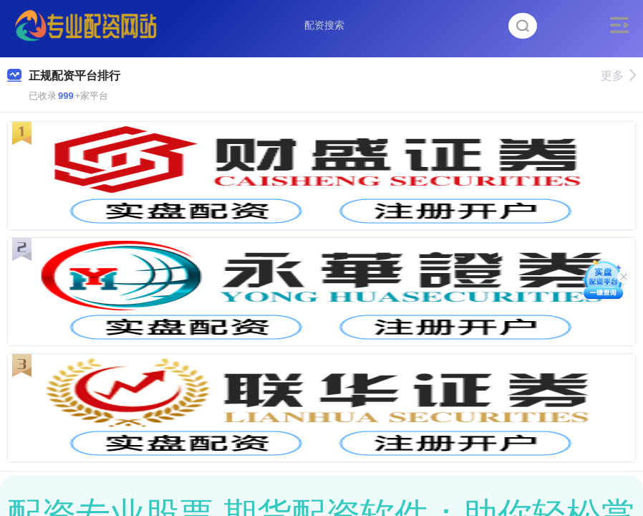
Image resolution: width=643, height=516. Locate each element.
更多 (618, 76)
